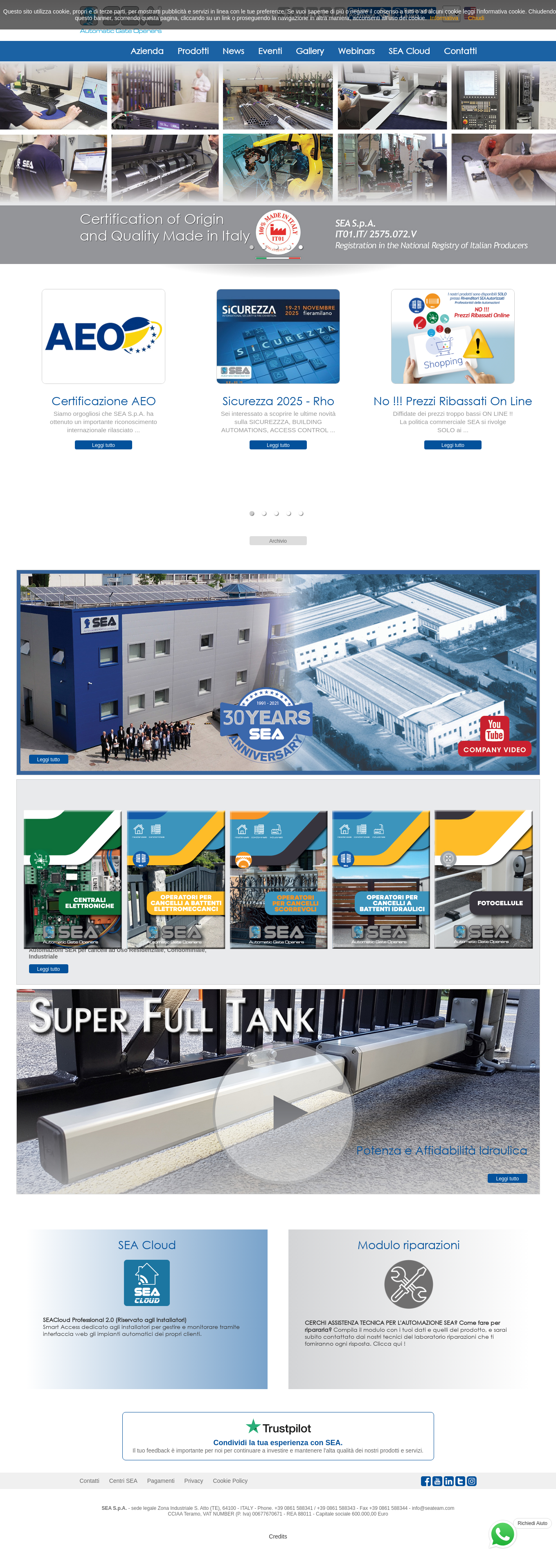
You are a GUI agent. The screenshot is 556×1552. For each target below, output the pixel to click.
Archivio (278, 541)
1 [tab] (253, 247)
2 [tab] (265, 247)
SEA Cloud (409, 51)
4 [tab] (289, 247)
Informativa (444, 18)
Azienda (147, 51)
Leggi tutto (103, 445)
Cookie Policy (230, 1481)
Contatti (460, 51)
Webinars (356, 51)
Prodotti (193, 51)
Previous (10, 394)
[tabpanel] (278, 163)
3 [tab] (277, 247)
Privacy (194, 1481)
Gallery (310, 51)
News (233, 51)
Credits (278, 1536)
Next (546, 394)
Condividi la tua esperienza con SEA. (277, 1443)
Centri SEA (123, 1481)
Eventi (270, 51)
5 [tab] (302, 247)
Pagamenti (161, 1481)
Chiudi (476, 18)
